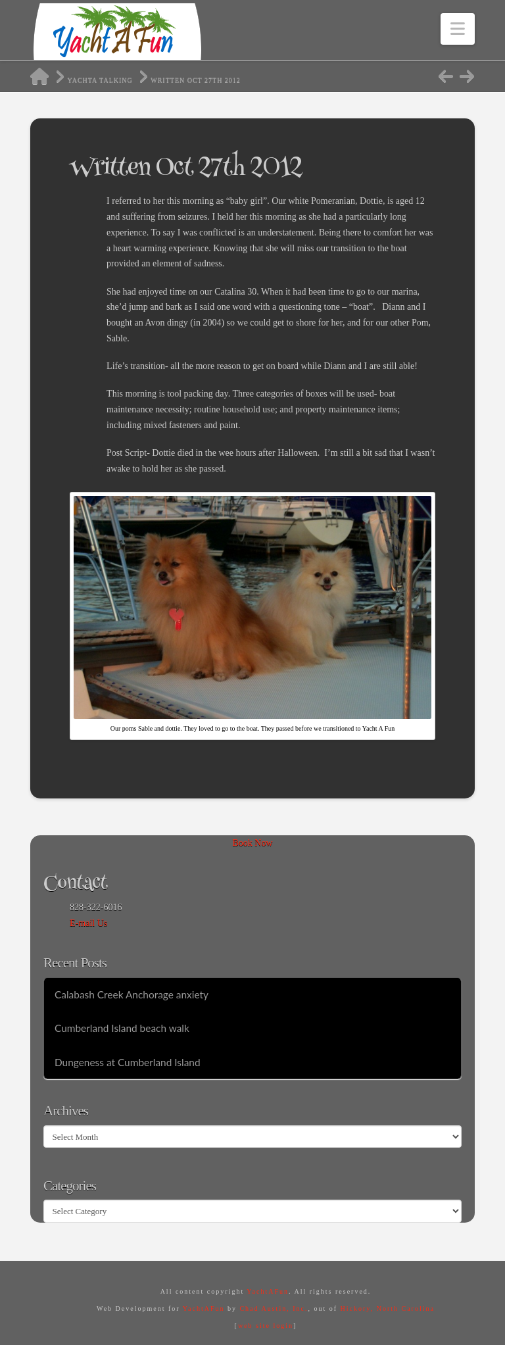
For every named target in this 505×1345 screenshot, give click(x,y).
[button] (458, 29)
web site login (265, 1325)
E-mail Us (88, 923)
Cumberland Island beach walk (122, 1028)
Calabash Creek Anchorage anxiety (131, 994)
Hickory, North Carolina (388, 1308)
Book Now (252, 843)
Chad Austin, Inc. (273, 1308)
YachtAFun (268, 1291)
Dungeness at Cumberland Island (128, 1062)
